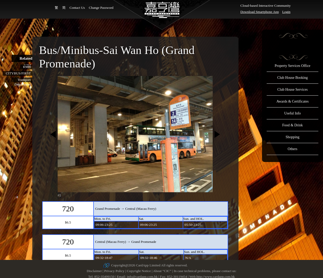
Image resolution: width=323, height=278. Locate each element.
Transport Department (22, 80)
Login (286, 12)
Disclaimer (94, 271)
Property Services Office (292, 66)
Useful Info (292, 113)
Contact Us (77, 8)
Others (292, 149)
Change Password (101, 8)
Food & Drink (292, 125)
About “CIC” (162, 271)
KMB (27, 67)
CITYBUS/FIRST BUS (18, 73)
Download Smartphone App (259, 12)
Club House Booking (292, 78)
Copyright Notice (139, 271)
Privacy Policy (114, 271)
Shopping (292, 137)
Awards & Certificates (292, 101)
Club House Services (292, 89)
